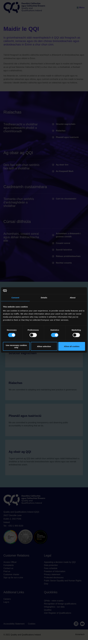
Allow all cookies (71, 346)
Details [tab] (44, 297)
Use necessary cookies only (16, 346)
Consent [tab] (15, 297)
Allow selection (44, 346)
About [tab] (72, 297)
